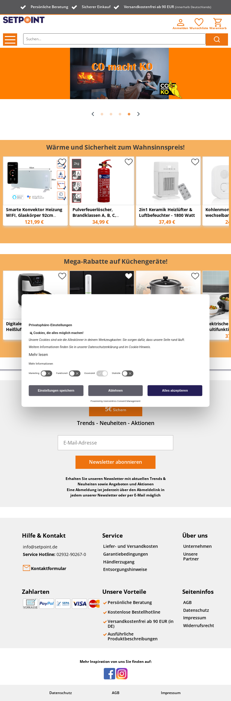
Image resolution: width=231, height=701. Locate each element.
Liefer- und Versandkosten (130, 546)
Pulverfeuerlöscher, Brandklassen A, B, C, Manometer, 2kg (94, 215)
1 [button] (102, 114)
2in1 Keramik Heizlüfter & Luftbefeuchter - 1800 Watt (167, 212)
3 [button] (120, 114)
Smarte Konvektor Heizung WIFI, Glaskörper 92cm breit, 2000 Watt (34, 215)
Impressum (194, 618)
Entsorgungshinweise (125, 569)
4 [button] (129, 114)
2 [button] (111, 114)
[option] (115, 73)
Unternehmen (197, 546)
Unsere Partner (191, 556)
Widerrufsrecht (197, 625)
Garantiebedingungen (125, 554)
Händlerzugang (118, 562)
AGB (187, 602)
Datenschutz (196, 610)
